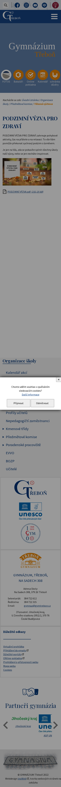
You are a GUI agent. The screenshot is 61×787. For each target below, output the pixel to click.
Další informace (30, 394)
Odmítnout (42, 403)
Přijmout (19, 403)
